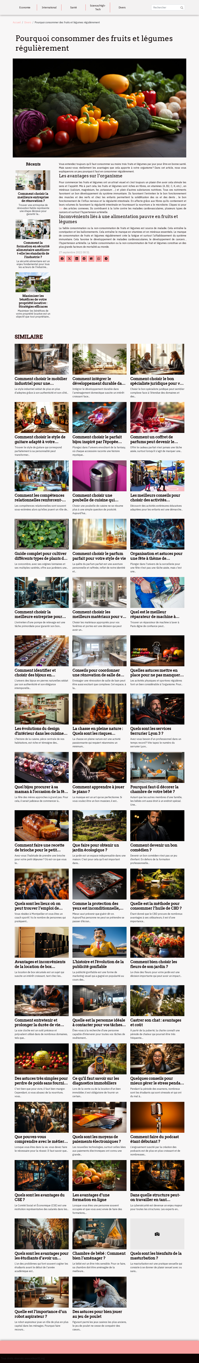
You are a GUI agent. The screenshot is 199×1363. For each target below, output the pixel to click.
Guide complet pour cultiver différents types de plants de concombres (41, 558)
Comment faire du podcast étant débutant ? (154, 1139)
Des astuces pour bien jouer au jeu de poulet (97, 1314)
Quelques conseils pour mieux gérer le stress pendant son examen (157, 1083)
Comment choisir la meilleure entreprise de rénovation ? (33, 197)
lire (60, 208)
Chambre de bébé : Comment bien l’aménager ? (98, 1255)
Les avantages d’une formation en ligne (91, 1197)
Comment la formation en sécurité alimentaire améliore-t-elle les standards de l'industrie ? (33, 250)
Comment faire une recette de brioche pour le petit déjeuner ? (39, 850)
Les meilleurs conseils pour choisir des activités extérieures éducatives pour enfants (155, 502)
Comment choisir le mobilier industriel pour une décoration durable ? (41, 384)
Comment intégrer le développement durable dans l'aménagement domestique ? (99, 384)
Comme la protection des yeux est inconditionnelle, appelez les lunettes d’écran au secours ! (97, 910)
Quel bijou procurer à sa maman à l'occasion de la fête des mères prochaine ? (41, 792)
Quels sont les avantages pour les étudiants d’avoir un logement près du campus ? (42, 1258)
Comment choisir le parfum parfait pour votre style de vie (99, 556)
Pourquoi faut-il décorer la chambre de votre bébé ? (154, 789)
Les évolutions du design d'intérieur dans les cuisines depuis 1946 (40, 733)
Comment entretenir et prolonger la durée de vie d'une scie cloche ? (37, 1025)
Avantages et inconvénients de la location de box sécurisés (40, 967)
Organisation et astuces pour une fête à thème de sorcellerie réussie (156, 558)
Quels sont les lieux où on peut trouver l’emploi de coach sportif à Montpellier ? (41, 908)
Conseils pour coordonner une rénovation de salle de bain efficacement (96, 675)
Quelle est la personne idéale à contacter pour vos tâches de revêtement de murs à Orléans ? (98, 1027)
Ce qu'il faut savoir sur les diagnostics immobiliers (95, 1080)
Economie (24, 7)
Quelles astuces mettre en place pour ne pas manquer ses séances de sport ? (155, 675)
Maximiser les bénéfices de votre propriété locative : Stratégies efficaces (33, 301)
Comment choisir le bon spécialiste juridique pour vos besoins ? (157, 384)
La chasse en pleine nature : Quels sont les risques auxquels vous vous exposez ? (99, 733)
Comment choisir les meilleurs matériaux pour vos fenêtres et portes (99, 617)
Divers (122, 7)
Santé (73, 7)
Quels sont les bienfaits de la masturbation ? (156, 1255)
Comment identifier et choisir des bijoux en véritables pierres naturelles (40, 675)
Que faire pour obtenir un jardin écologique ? (95, 847)
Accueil (17, 22)
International (49, 7)
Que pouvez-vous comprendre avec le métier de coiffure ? (39, 1142)
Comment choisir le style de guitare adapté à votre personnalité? (40, 442)
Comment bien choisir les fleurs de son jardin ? (153, 964)
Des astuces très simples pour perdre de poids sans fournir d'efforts (41, 1083)
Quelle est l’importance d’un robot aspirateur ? (41, 1314)
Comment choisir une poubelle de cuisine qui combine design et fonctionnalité (93, 502)
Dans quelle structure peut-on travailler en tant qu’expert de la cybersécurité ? (156, 1202)
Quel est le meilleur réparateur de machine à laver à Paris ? (153, 617)
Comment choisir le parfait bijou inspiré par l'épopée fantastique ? (97, 442)
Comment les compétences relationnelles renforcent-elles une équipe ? (39, 500)
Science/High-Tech (98, 7)
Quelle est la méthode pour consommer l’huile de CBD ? (156, 906)
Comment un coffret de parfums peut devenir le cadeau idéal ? (152, 442)
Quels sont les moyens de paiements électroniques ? (96, 1139)
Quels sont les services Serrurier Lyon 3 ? (150, 731)
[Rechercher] (168, 7)
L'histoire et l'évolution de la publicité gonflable (98, 964)
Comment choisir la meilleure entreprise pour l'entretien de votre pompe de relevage (41, 619)
